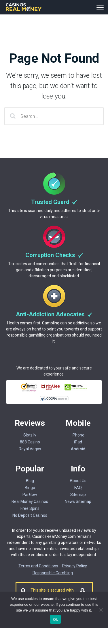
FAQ (78, 487)
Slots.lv (29, 435)
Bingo (30, 487)
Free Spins (29, 508)
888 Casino (30, 442)
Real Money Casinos (30, 501)
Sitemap (78, 494)
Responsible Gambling (53, 573)
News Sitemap (78, 501)
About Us (78, 480)
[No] (101, 610)
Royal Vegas (30, 449)
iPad (78, 442)
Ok (55, 619)
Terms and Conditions (38, 566)
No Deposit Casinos (29, 515)
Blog (30, 480)
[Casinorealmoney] (23, 10)
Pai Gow (29, 494)
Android (78, 449)
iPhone (78, 435)
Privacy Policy (74, 566)
